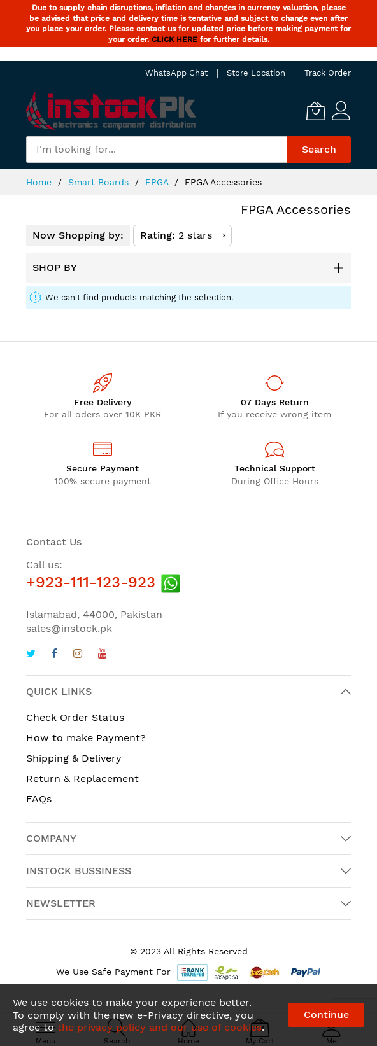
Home (40, 182)
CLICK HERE (174, 39)
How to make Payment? (86, 738)
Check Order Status (75, 717)
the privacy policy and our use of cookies (159, 1027)
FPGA (158, 182)
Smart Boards (100, 182)
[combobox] (156, 149)
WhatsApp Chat (176, 73)
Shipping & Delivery (74, 758)
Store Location (256, 73)
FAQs (39, 799)
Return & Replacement (82, 778)
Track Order (327, 73)
